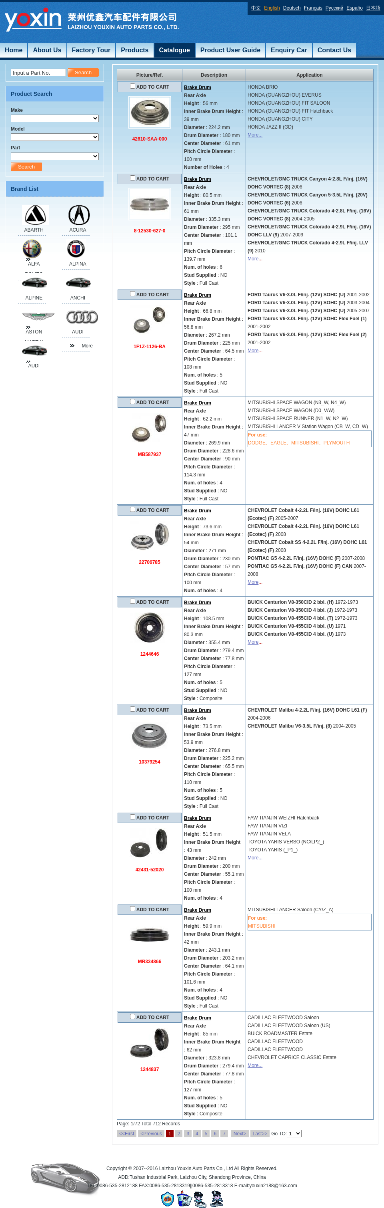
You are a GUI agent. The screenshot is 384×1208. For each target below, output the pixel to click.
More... (255, 135)
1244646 (149, 654)
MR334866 (150, 961)
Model (18, 129)
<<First (126, 1134)
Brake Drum (197, 87)
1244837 (149, 1069)
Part (15, 148)
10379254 (149, 762)
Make (17, 110)
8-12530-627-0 (150, 231)
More (253, 259)
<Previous (151, 1134)
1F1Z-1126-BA (150, 346)
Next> (240, 1134)
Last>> (260, 1134)
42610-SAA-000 (149, 139)
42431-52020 (150, 870)
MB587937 (150, 454)
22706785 (149, 562)
